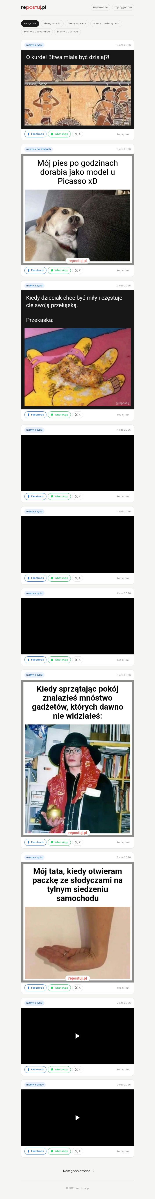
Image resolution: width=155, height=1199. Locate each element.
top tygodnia (123, 7)
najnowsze (100, 7)
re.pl (33, 7)
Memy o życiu (52, 23)
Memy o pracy (77, 23)
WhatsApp (59, 134)
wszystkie (30, 23)
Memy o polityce (67, 31)
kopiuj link (123, 134)
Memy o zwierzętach (106, 23)
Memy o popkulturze (37, 31)
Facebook (35, 134)
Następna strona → (79, 1171)
